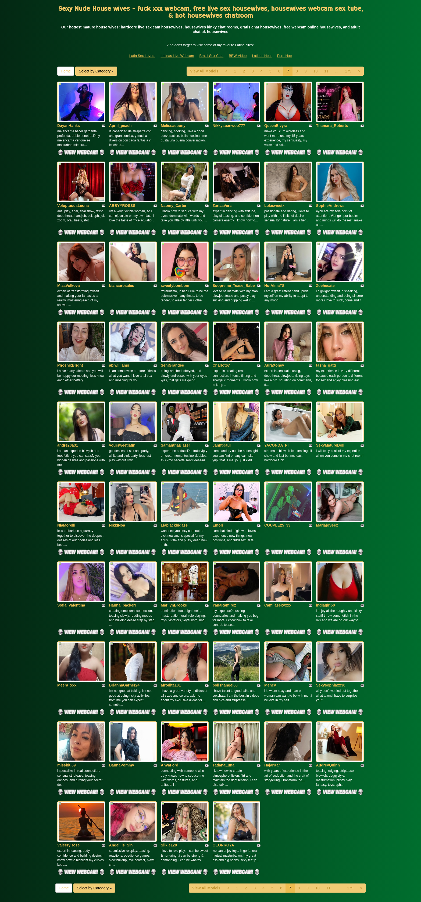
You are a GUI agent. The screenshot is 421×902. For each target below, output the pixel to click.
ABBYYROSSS (122, 194)
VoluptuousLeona (73, 194)
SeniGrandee (172, 343)
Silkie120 (169, 790)
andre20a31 (67, 417)
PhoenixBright (70, 343)
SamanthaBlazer (175, 417)
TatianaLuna (223, 715)
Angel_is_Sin (121, 790)
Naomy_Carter (174, 194)
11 (326, 71)
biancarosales (121, 269)
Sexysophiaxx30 (330, 641)
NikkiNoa (117, 492)
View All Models (204, 71)
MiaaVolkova (68, 269)
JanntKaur (222, 417)
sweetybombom (175, 269)
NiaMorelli (66, 492)
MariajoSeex (327, 492)
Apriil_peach (120, 120)
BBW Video (238, 56)
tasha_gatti (326, 343)
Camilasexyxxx (277, 566)
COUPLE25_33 (277, 492)
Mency (270, 641)
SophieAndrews (330, 194)
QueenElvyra (275, 120)
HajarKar (272, 715)
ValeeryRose (68, 790)
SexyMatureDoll (330, 417)
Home (66, 71)
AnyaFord (169, 715)
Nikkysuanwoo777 (229, 120)
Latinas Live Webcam (177, 56)
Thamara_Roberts (332, 120)
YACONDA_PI (276, 417)
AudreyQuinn (328, 715)
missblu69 (66, 715)
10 (315, 71)
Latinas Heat (262, 56)
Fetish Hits (252, 894)
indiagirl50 (325, 566)
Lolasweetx (274, 194)
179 (348, 71)
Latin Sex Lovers (142, 56)
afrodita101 (171, 641)
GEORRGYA (223, 790)
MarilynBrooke (174, 566)
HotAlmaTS (274, 269)
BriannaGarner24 (124, 641)
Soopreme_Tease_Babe (234, 269)
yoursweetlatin (122, 417)
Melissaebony (173, 120)
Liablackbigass (174, 492)
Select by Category (96, 71)
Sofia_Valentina (71, 566)
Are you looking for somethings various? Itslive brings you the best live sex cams (210, 855)
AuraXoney (274, 343)
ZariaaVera (222, 194)
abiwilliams (119, 343)
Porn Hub (284, 56)
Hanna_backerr (122, 566)
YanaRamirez (224, 566)
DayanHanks (68, 120)
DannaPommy (121, 715)
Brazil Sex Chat (211, 56)
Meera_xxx (67, 641)
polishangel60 (225, 641)
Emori (218, 492)
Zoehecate (325, 269)
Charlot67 (221, 343)
